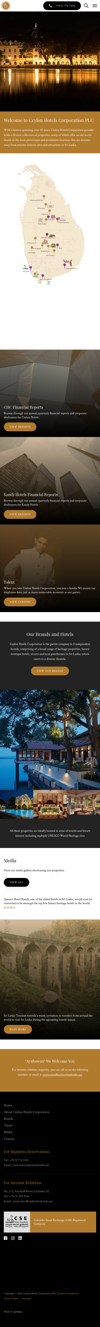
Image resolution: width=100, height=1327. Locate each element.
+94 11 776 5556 (65, 5)
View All (17, 882)
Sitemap (26, 1298)
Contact (9, 1139)
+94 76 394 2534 (19, 1196)
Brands (8, 1119)
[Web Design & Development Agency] (17, 1312)
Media (8, 1132)
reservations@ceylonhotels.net (31, 1165)
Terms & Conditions (68, 1293)
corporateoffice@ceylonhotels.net (62, 1075)
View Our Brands (50, 671)
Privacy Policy (11, 1298)
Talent (8, 1125)
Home (8, 1105)
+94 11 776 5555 (19, 1160)
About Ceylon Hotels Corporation (27, 1112)
